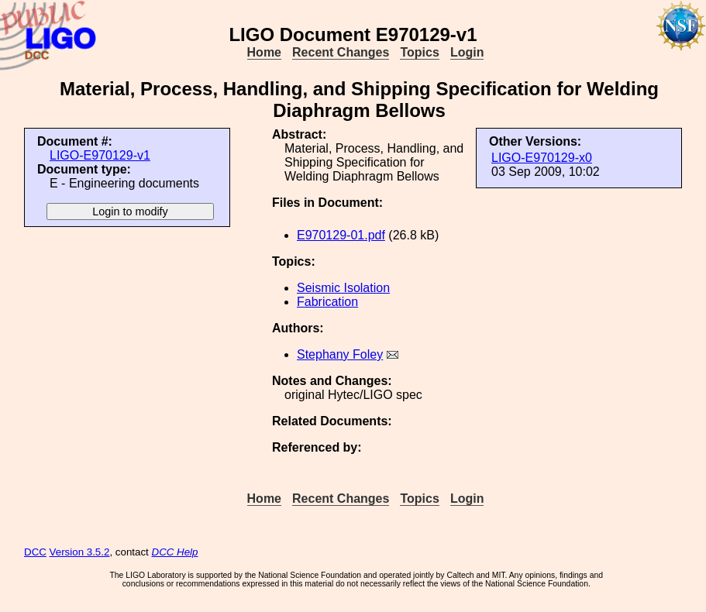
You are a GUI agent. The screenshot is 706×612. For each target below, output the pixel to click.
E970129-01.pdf (341, 235)
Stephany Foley (340, 354)
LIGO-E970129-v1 (100, 155)
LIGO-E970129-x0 (541, 157)
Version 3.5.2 (80, 552)
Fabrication (327, 301)
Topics (419, 52)
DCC (35, 552)
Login (467, 52)
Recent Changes (340, 52)
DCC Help (175, 552)
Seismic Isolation (343, 287)
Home (264, 52)
